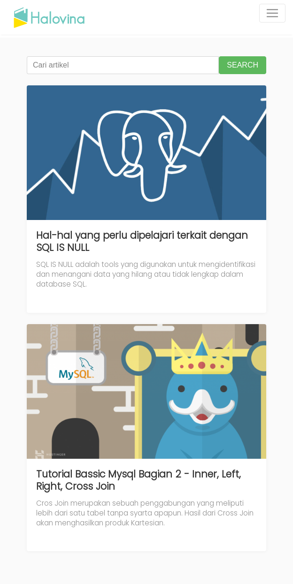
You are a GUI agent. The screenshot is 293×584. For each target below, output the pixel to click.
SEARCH (242, 65)
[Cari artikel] (123, 65)
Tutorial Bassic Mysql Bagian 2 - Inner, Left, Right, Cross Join (138, 480)
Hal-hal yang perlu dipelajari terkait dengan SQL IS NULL (142, 241)
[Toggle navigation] (272, 13)
